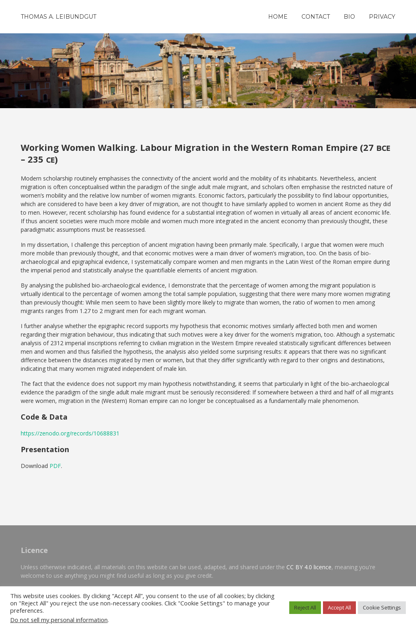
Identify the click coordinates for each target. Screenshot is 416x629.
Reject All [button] (305, 607)
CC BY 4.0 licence (309, 567)
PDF (55, 466)
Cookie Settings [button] (382, 607)
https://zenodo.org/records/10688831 (70, 433)
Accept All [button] (339, 607)
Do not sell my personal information (59, 620)
